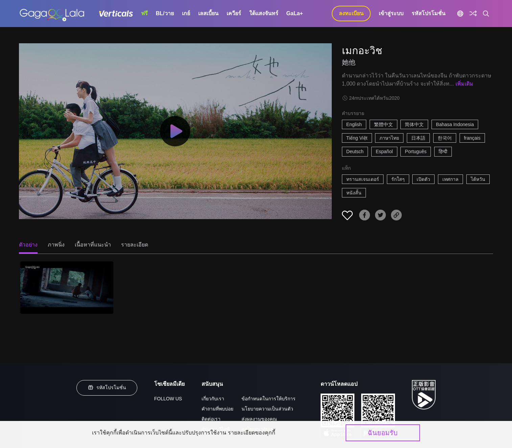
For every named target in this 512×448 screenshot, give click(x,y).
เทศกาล (450, 179)
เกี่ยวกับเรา (213, 398)
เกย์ (186, 13)
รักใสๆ (398, 179)
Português (415, 151)
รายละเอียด (134, 244)
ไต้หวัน (478, 179)
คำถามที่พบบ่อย (217, 408)
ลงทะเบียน (351, 13)
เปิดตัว (423, 179)
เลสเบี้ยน (208, 13)
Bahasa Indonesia (455, 124)
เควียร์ (234, 13)
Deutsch (355, 151)
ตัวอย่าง (28, 244)
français (472, 138)
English (354, 124)
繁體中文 (383, 124)
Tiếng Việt (357, 138)
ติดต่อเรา (211, 419)
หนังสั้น (354, 192)
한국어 (445, 138)
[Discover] (473, 13)
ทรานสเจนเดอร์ (362, 179)
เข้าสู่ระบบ (391, 13)
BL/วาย (165, 13)
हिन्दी (443, 151)
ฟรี (144, 13)
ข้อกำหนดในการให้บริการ (268, 398)
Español (384, 151)
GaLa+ (294, 13)
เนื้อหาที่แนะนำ (93, 244)
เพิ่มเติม (464, 84)
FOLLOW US (168, 398)
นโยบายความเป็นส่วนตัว (267, 408)
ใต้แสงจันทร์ (263, 13)
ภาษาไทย (389, 138)
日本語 (418, 138)
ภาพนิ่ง (56, 244)
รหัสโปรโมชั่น (428, 13)
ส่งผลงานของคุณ (259, 419)
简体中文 (414, 124)
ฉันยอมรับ (383, 433)
